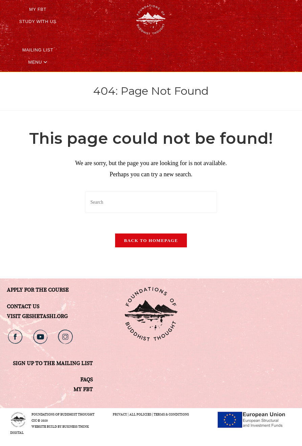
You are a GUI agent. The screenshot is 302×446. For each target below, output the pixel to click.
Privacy (120, 414)
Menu (37, 62)
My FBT (37, 9)
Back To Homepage (151, 240)
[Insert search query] (151, 202)
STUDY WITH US (37, 21)
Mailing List (37, 49)
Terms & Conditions (171, 414)
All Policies (140, 414)
